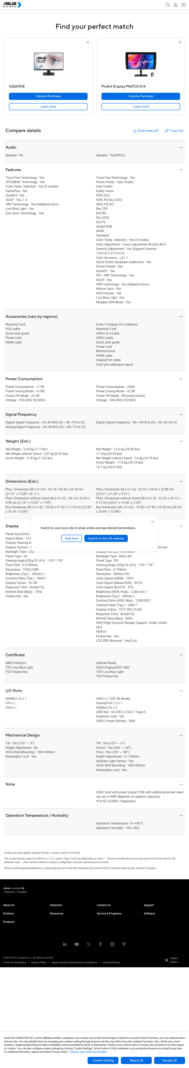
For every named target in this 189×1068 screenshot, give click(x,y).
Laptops (7, 944)
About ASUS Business (15, 908)
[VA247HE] (48, 85)
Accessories (10, 1022)
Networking (9, 998)
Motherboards (11, 980)
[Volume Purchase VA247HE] (48, 96)
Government (57, 966)
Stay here (71, 538)
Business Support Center (158, 908)
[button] (167, 4)
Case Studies (57, 998)
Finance (54, 960)
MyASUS (149, 923)
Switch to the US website (106, 538)
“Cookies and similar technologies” (88, 1051)
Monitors (8, 962)
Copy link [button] (173, 130)
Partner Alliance (12, 929)
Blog (52, 1004)
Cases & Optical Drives (16, 1004)
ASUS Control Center (155, 929)
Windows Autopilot (154, 941)
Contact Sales (105, 914)
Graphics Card (11, 986)
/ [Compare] (43, 888)
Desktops (8, 950)
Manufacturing (58, 938)
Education (55, 920)
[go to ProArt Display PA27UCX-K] (141, 63)
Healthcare (56, 932)
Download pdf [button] (145, 130)
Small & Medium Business (64, 908)
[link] (48, 106)
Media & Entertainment (62, 954)
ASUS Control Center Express (160, 935)
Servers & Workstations (16, 974)
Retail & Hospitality (60, 926)
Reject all (136, 1060)
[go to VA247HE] (48, 63)
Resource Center (59, 993)
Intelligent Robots (13, 1016)
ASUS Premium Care (108, 929)
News (53, 1010)
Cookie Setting (103, 1060)
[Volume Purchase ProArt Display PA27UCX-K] (140, 96)
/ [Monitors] (31, 888)
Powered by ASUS (107, 941)
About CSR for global (14, 914)
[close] (152, 521)
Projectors (9, 968)
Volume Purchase (107, 908)
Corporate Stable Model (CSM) (114, 935)
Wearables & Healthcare (16, 1010)
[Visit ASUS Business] (14, 889)
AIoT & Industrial (12, 992)
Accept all (169, 1060)
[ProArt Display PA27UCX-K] (140, 85)
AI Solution (56, 971)
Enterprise (55, 914)
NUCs (6, 956)
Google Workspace (61, 977)
